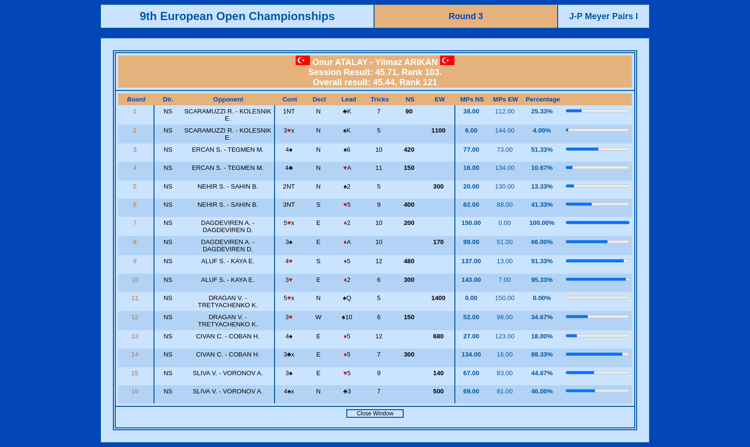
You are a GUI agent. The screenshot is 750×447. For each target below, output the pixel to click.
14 (136, 354)
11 (136, 298)
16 (136, 391)
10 (136, 279)
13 (136, 336)
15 (136, 373)
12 (136, 317)
